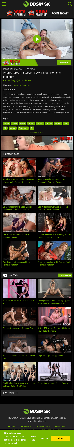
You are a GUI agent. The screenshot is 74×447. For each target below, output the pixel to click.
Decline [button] (44, 438)
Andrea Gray (9, 80)
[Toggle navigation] (4, 4)
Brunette (31, 123)
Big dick (6, 123)
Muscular (13, 128)
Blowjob (22, 123)
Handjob (57, 123)
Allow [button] (60, 438)
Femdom (40, 123)
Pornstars (43, 426)
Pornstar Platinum (21, 85)
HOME (11, 426)
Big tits (15, 123)
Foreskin (49, 123)
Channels (25, 426)
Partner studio (23, 128)
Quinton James (23, 80)
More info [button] (33, 438)
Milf (5, 128)
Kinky (65, 123)
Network (60, 426)
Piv (32, 128)
